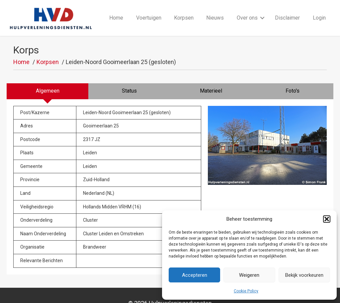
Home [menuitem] (116, 10)
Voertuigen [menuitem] (148, 10)
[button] (326, 219)
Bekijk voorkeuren (304, 275)
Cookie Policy (246, 291)
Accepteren (194, 275)
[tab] (47, 77)
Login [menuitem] (319, 10)
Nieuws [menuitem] (215, 10)
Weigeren (249, 275)
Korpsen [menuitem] (184, 10)
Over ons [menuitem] (247, 10)
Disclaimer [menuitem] (287, 10)
